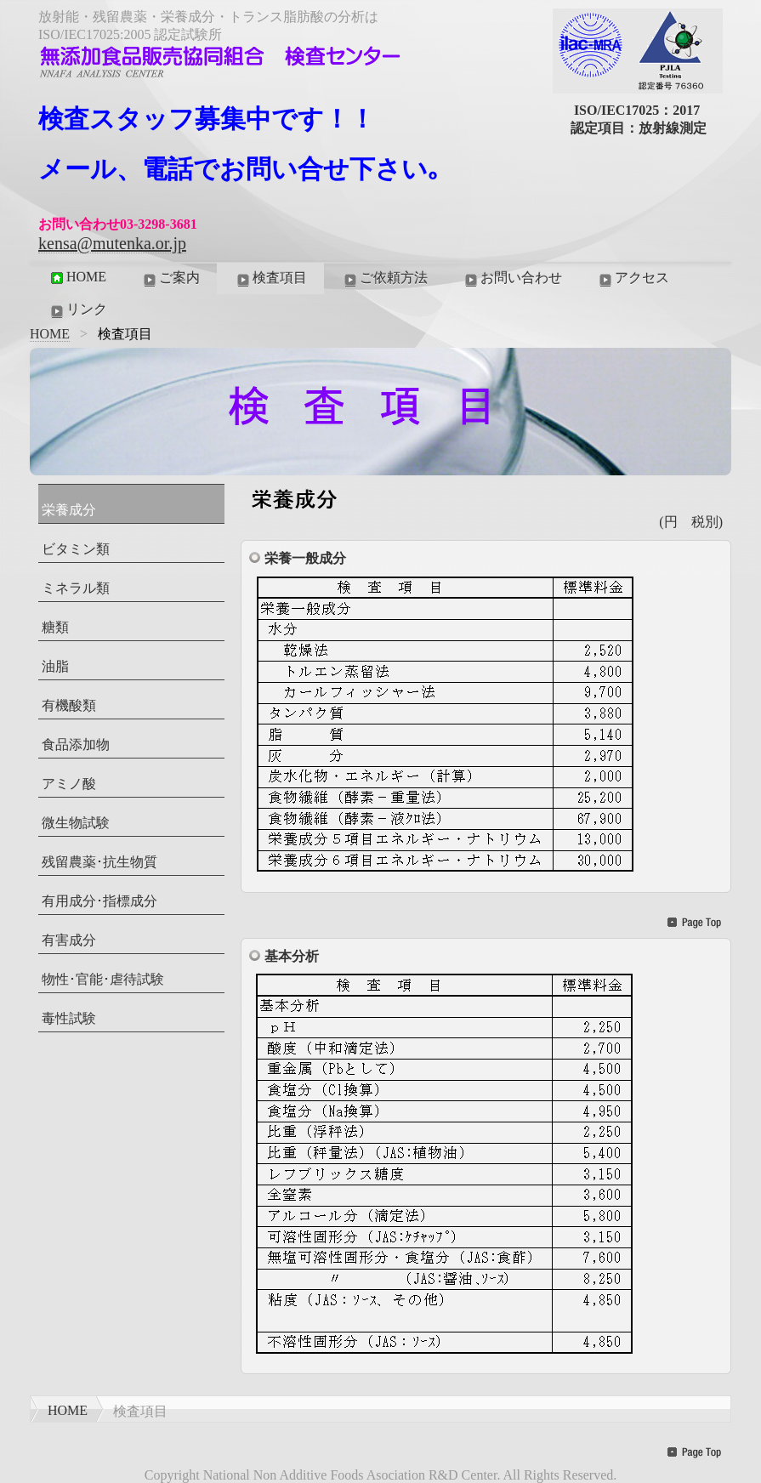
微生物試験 (76, 822)
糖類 (55, 627)
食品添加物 (76, 744)
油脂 (55, 666)
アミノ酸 (69, 783)
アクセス (632, 278)
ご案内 (170, 278)
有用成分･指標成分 (99, 901)
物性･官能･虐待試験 (103, 979)
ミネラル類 (76, 588)
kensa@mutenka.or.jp (112, 243)
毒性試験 (69, 1018)
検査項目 (270, 278)
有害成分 (69, 940)
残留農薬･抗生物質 (99, 862)
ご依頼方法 (384, 278)
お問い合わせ (512, 278)
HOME (77, 277)
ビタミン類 (76, 549)
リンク (77, 310)
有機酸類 (69, 705)
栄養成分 (69, 510)
